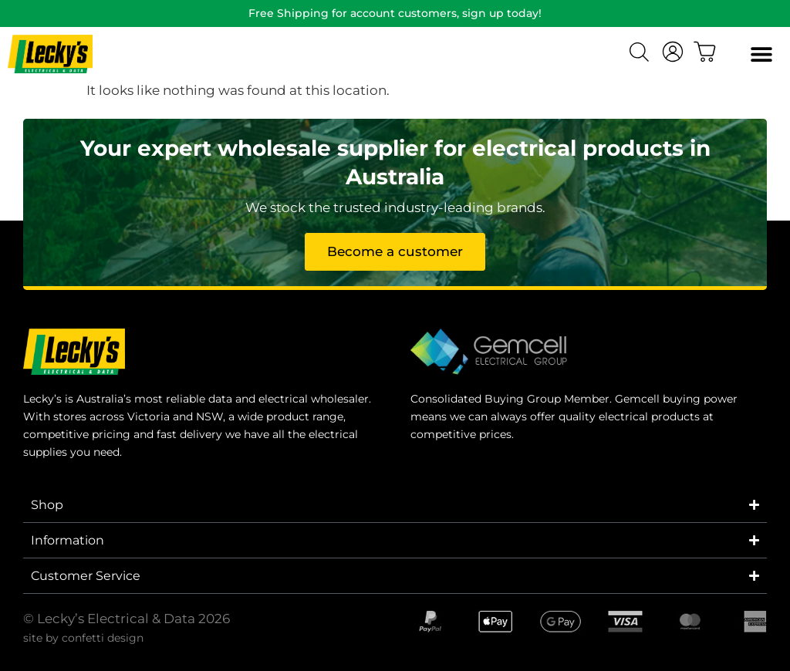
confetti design (102, 638)
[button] (761, 54)
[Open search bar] (641, 54)
